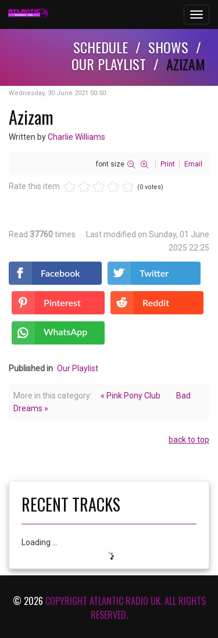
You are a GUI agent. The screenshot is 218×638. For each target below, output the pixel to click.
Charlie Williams (76, 137)
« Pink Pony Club (130, 395)
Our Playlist (77, 368)
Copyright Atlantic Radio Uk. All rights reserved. (125, 608)
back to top (189, 439)
